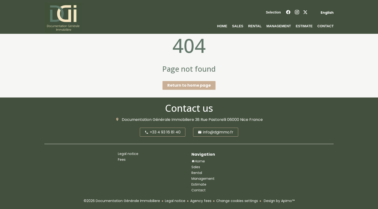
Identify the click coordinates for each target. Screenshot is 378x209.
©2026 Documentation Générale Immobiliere (122, 200)
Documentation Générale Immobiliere (158, 119)
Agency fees (200, 200)
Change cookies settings (237, 200)
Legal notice (175, 200)
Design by (279, 200)
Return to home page (189, 85)
